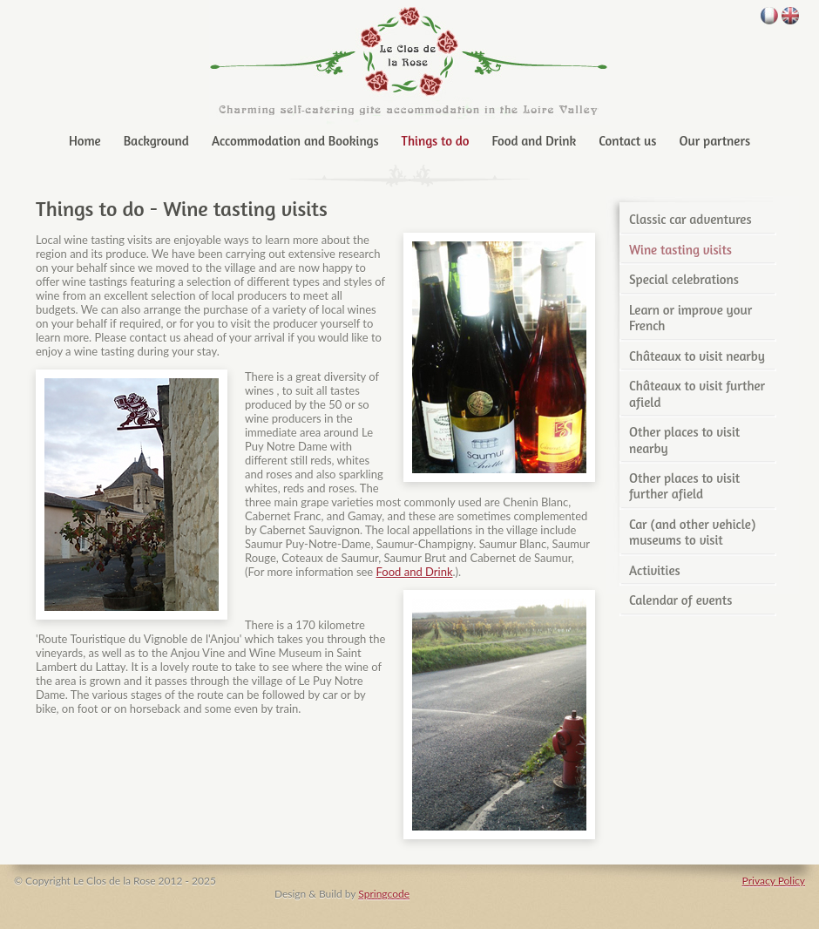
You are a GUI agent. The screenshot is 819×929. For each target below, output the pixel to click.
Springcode (384, 893)
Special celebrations (684, 279)
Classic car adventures (690, 219)
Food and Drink (534, 140)
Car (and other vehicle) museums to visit (692, 532)
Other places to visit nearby (684, 440)
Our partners (714, 140)
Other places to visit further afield (684, 486)
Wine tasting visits (680, 249)
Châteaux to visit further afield (697, 393)
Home (85, 140)
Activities (654, 570)
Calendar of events (680, 600)
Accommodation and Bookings (295, 140)
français (769, 15)
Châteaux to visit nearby (697, 356)
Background (156, 140)
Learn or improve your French (690, 318)
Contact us (627, 140)
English (790, 15)
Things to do (436, 140)
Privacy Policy (773, 880)
